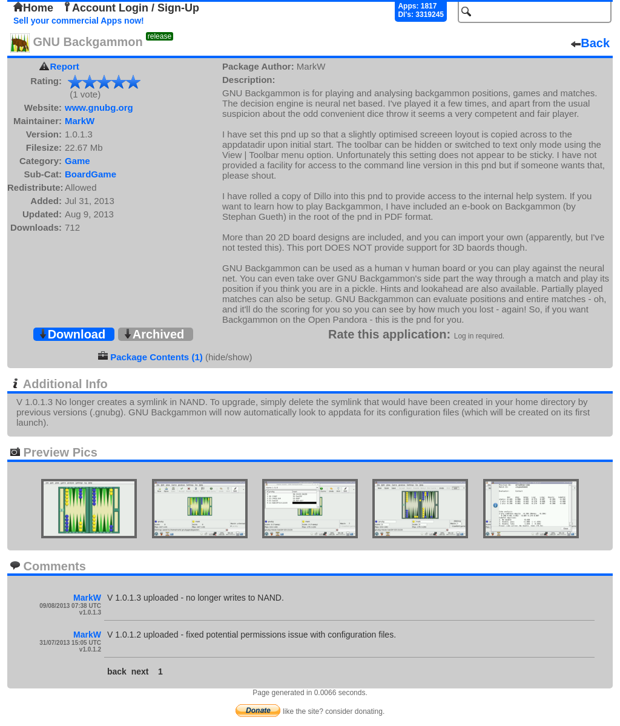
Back (590, 43)
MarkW (79, 121)
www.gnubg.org (99, 107)
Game (77, 161)
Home (33, 8)
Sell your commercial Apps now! (78, 20)
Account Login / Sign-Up (130, 8)
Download (72, 334)
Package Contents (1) (156, 357)
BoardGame (90, 174)
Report (64, 66)
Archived (154, 334)
